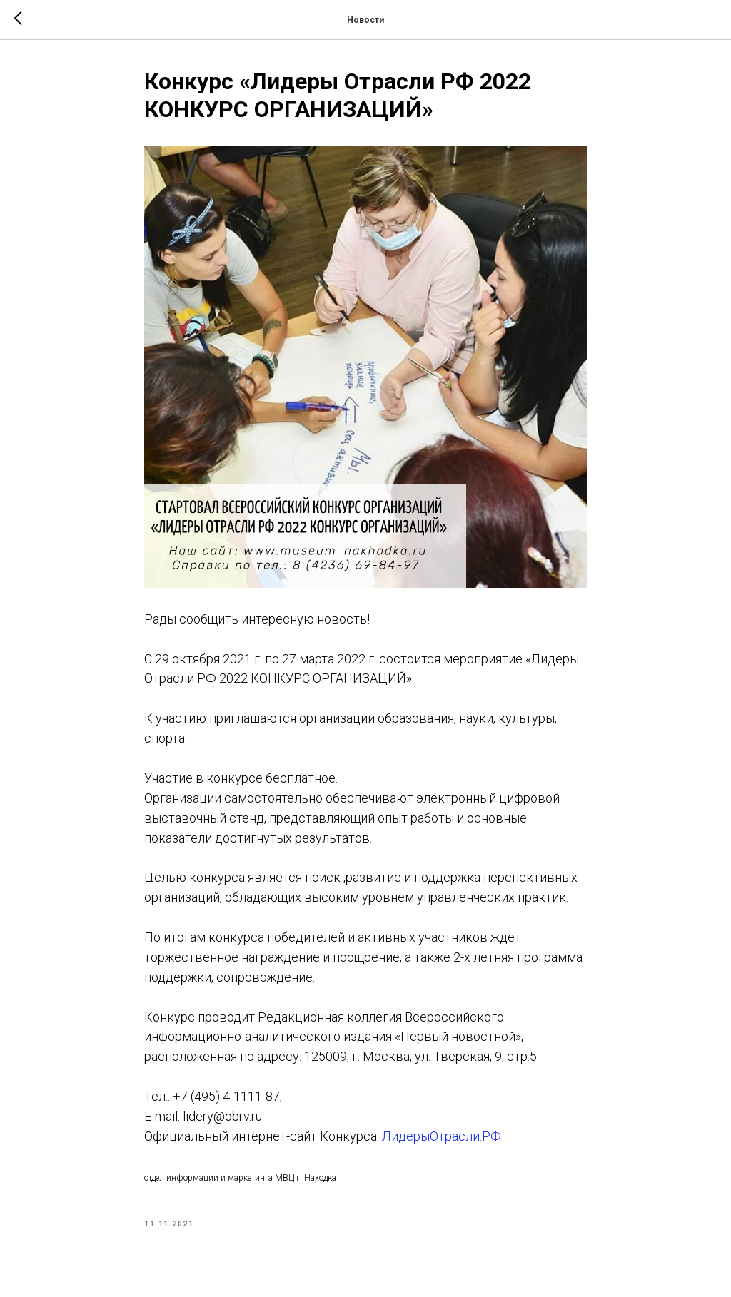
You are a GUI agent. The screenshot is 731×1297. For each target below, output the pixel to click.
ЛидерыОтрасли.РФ (441, 1136)
